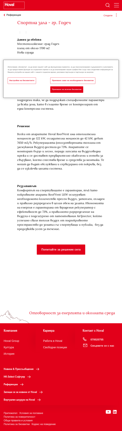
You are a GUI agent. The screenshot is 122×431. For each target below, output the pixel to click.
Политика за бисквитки (17, 424)
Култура (9, 347)
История (9, 353)
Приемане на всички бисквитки (66, 89)
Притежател (10, 413)
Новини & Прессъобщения (22, 369)
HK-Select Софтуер (18, 377)
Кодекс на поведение (44, 424)
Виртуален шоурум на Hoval (23, 400)
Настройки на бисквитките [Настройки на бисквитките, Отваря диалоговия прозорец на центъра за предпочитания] (21, 81)
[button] (61, 249)
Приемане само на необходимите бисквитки (73, 81)
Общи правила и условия (18, 420)
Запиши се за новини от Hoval (24, 392)
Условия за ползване (31, 413)
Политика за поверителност (19, 416)
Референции (14, 384)
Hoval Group (11, 340)
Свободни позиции (55, 347)
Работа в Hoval (52, 340)
